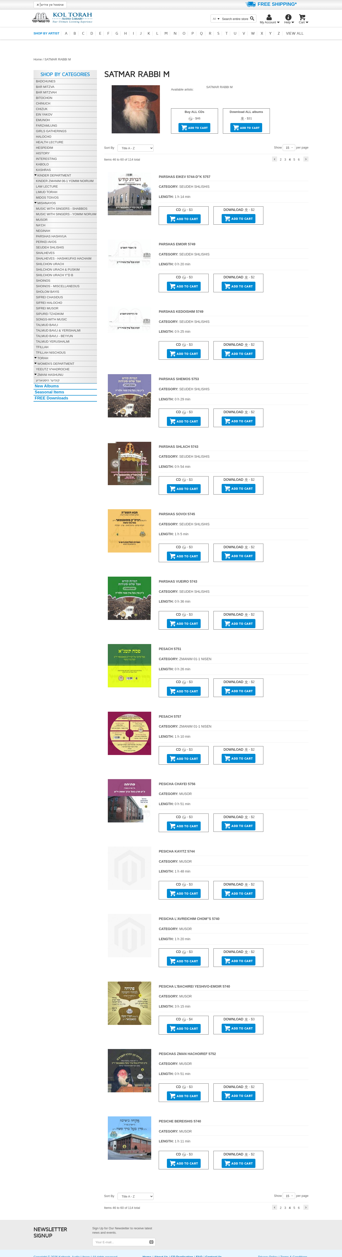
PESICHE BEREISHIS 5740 (180, 1121)
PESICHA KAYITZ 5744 (177, 851)
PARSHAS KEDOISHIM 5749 (181, 311)
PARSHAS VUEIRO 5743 (178, 581)
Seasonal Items (49, 392)
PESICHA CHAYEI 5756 (177, 784)
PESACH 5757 (170, 716)
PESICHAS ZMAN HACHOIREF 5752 (187, 1054)
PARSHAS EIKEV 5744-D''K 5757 (184, 177)
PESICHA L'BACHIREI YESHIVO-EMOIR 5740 (194, 986)
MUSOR (185, 794)
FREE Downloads (51, 398)
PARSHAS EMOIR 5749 (177, 244)
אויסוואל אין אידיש (50, 5)
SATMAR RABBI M (219, 87)
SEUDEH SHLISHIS (194, 187)
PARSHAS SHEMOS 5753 (179, 379)
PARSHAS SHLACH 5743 (178, 447)
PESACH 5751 (170, 649)
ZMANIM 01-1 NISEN (195, 659)
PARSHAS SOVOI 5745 (177, 514)
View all (295, 33)
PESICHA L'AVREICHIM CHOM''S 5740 (189, 919)
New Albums (47, 386)
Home (38, 59)
